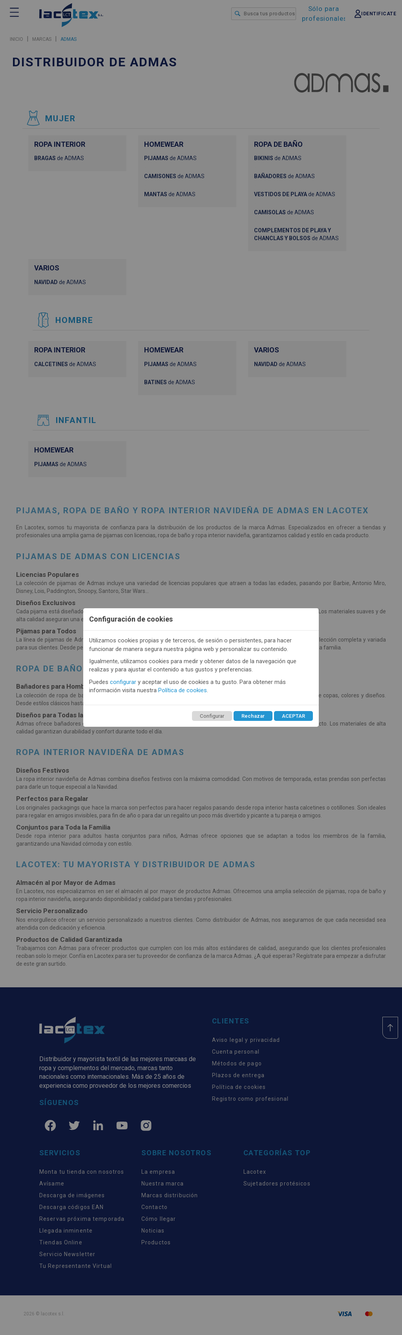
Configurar (212, 716)
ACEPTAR (293, 716)
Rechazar (253, 716)
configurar (123, 682)
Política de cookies (182, 690)
